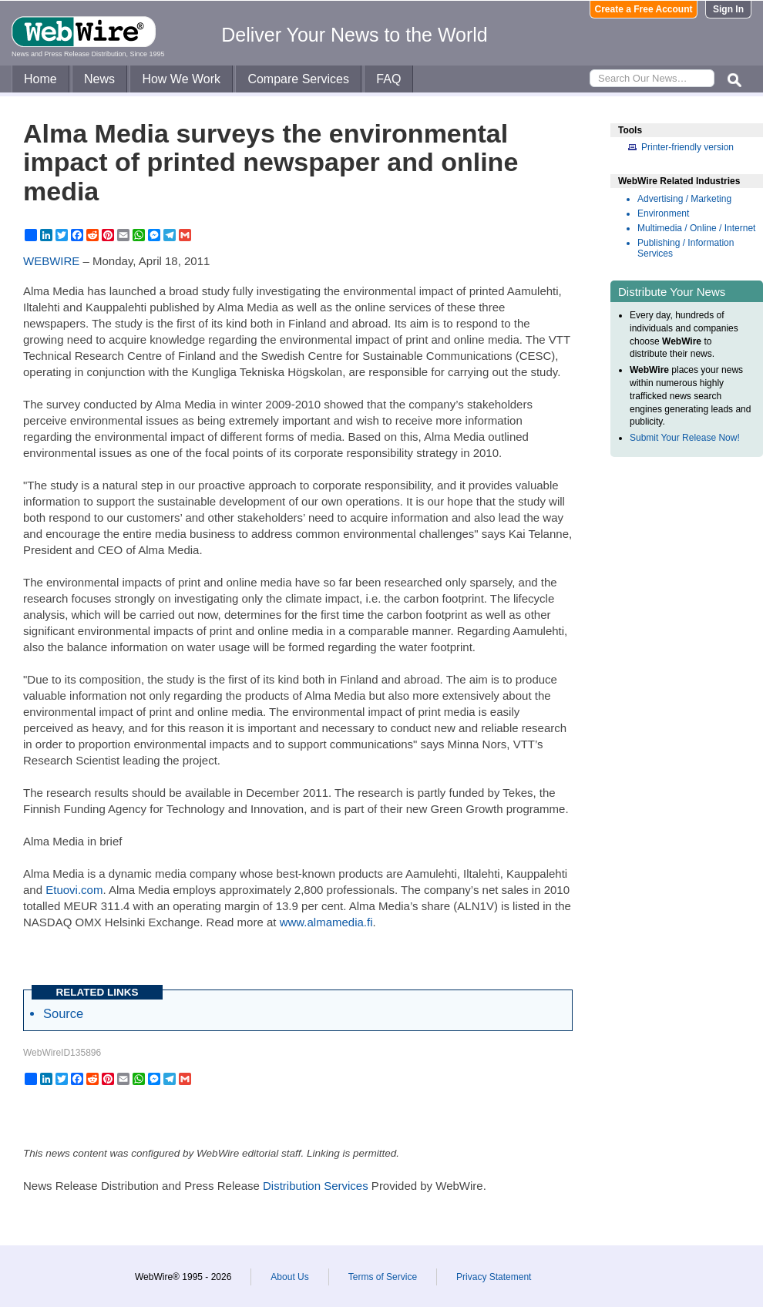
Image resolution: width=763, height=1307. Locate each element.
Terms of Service (382, 1277)
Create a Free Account (644, 9)
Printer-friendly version (687, 147)
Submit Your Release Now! (685, 437)
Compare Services (298, 79)
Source (63, 1013)
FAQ (388, 79)
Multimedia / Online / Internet (696, 228)
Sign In (728, 9)
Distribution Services (315, 1185)
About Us (289, 1277)
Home (40, 79)
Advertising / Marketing (684, 198)
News (99, 79)
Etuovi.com (74, 889)
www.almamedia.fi (326, 922)
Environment (663, 213)
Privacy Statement (493, 1277)
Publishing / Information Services (685, 248)
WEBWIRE (51, 260)
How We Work (181, 79)
